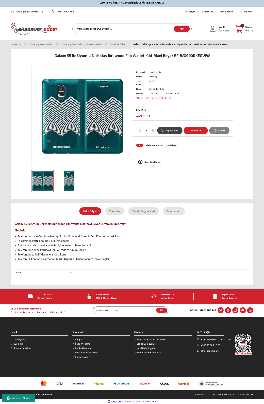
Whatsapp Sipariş (18, 398)
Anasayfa (190, 11)
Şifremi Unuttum (22, 348)
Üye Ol (222, 27)
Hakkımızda (207, 11)
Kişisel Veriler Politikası (149, 352)
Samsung (153, 76)
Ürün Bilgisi (90, 211)
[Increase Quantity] (153, 130)
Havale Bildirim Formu (86, 352)
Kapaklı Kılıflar (155, 72)
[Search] (132, 29)
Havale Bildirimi (227, 11)
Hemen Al (196, 130)
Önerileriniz (174, 211)
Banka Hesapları (83, 348)
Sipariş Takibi (247, 11)
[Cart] (249, 28)
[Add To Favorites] (219, 130)
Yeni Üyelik (19, 339)
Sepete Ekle (169, 130)
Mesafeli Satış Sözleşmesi (151, 339)
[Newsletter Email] (130, 310)
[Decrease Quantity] (139, 130)
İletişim (79, 339)
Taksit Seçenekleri (143, 211)
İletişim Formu (82, 343)
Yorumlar (114, 211)
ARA (182, 28)
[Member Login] (224, 30)
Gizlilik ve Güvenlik (146, 343)
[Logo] (34, 28)
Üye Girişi (18, 343)
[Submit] (161, 310)
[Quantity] (146, 130)
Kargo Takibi (81, 357)
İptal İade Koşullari (147, 348)
